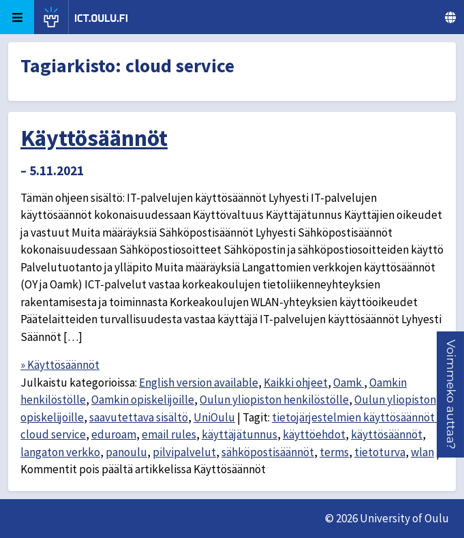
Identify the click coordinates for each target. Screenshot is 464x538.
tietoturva (379, 452)
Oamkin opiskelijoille (142, 399)
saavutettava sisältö (138, 417)
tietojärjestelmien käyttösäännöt (354, 417)
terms (334, 452)
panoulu (126, 452)
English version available (198, 382)
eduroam (113, 434)
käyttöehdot (314, 434)
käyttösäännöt (386, 434)
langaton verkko (60, 452)
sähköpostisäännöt (267, 452)
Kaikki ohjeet (296, 382)
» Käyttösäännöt (59, 364)
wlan (422, 452)
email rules (169, 434)
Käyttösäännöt (94, 137)
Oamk (348, 382)
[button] (451, 394)
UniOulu (214, 417)
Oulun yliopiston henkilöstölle (274, 399)
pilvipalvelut (184, 452)
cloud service (53, 434)
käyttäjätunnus (239, 434)
